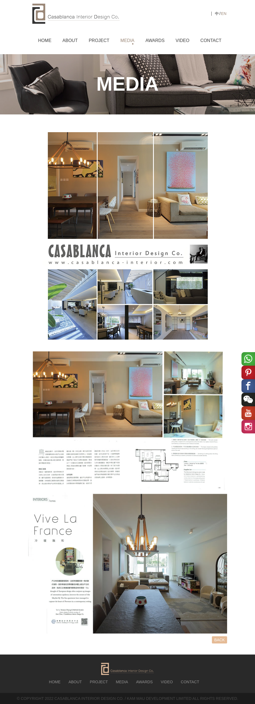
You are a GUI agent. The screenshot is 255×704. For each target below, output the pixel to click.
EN (223, 13)
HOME (44, 40)
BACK (219, 640)
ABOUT (70, 40)
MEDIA (127, 40)
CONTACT (210, 40)
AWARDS (155, 40)
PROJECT (99, 40)
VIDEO (183, 40)
